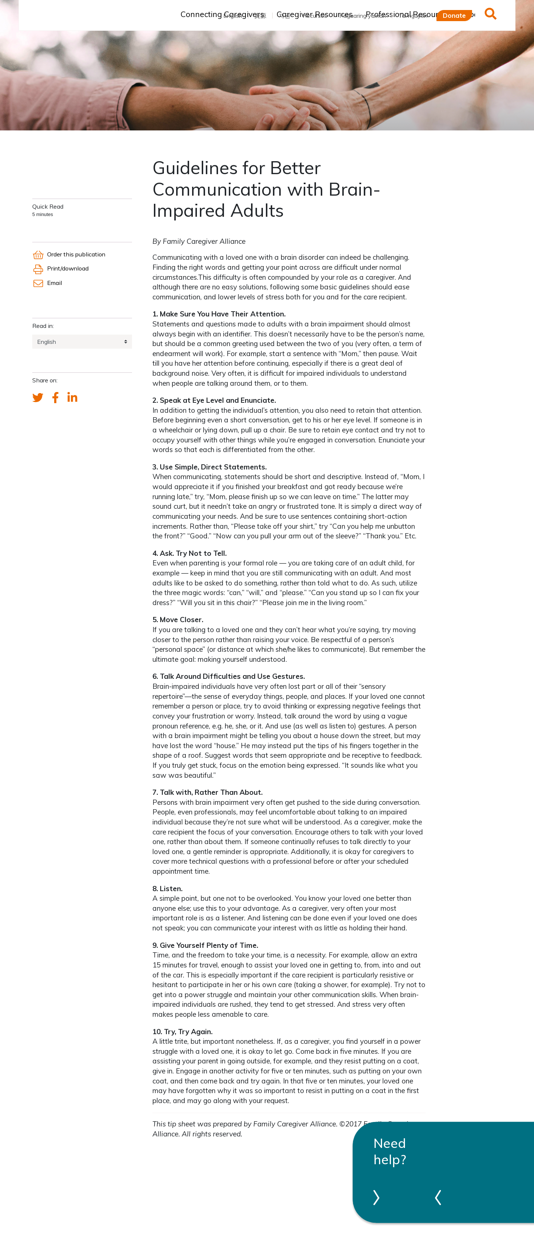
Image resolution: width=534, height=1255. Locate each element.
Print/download (60, 268)
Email (47, 282)
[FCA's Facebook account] (55, 398)
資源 (260, 16)
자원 (284, 16)
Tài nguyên (413, 16)
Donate (454, 15)
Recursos (315, 16)
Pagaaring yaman (362, 16)
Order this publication (68, 254)
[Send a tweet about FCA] (37, 398)
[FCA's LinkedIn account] (72, 398)
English (232, 16)
